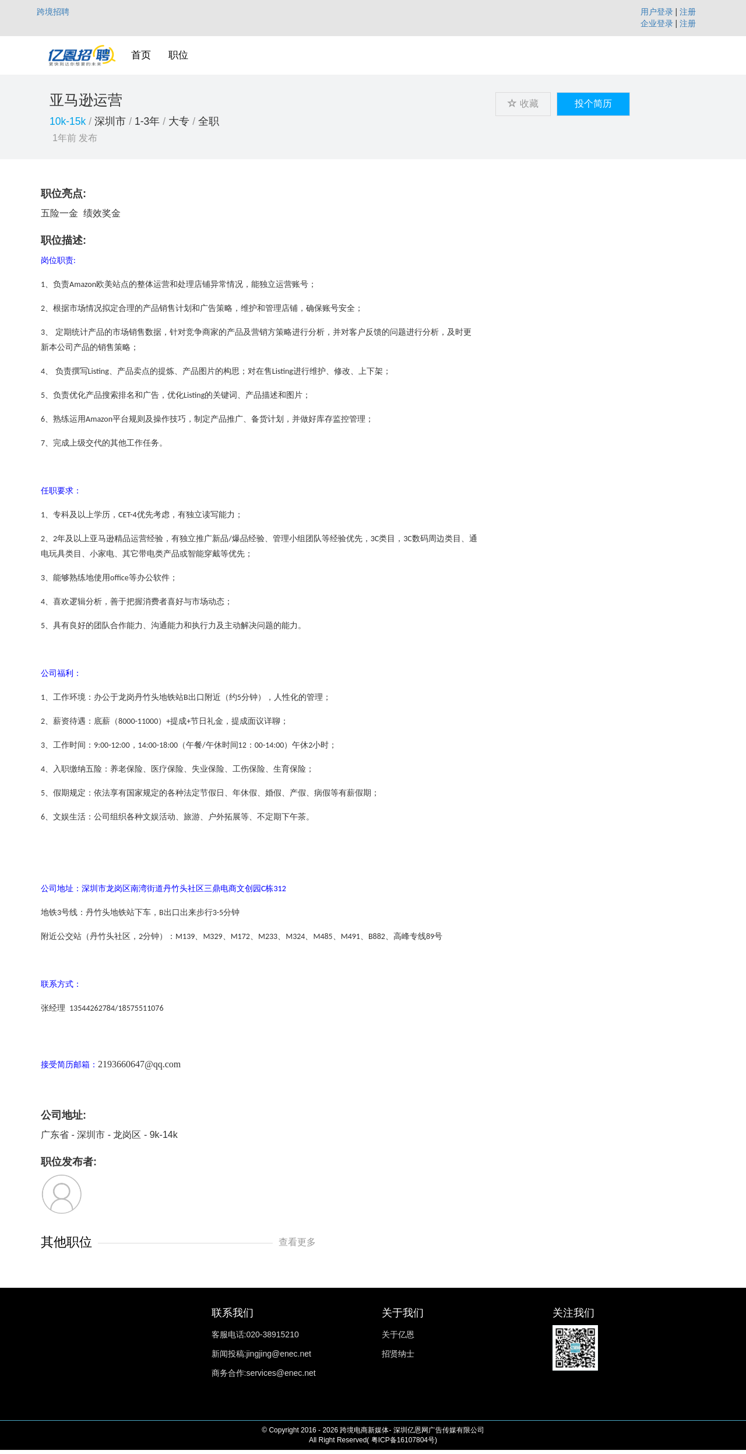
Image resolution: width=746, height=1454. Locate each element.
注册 (688, 11)
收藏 (523, 103)
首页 (141, 55)
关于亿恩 (398, 1334)
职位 (178, 55)
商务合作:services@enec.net (264, 1373)
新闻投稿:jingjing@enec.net (261, 1353)
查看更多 (297, 1242)
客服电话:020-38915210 (255, 1334)
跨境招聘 (53, 11)
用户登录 (657, 11)
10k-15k (68, 121)
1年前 (64, 138)
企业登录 (657, 23)
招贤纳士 (398, 1353)
